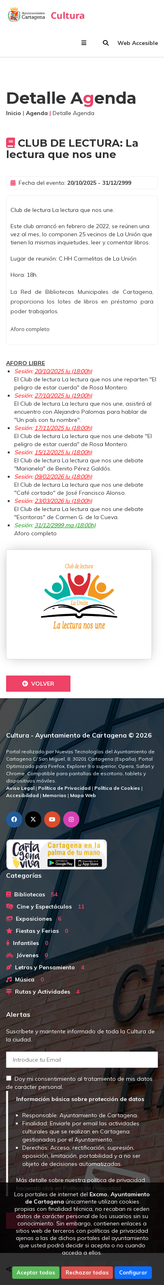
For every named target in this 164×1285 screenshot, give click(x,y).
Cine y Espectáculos (45, 906)
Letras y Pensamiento (45, 967)
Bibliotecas (32, 894)
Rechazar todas (87, 1272)
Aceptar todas (36, 1272)
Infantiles (27, 943)
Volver (38, 683)
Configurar (133, 1272)
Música (25, 979)
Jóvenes (27, 955)
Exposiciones (33, 919)
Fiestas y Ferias (37, 931)
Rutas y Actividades (42, 992)
